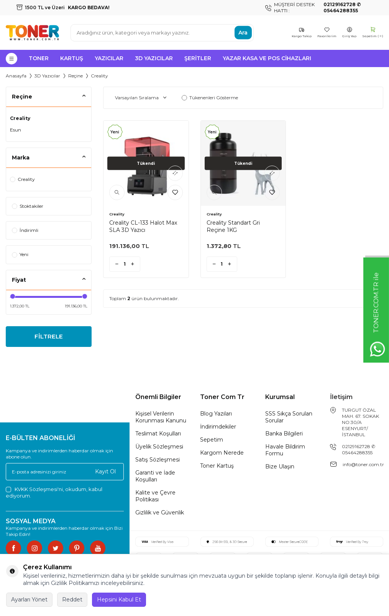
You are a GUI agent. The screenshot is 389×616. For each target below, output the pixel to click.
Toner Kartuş (217, 466)
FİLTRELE (48, 337)
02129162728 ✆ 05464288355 (358, 451)
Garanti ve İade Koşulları (155, 477)
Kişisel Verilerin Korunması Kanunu (160, 418)
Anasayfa (16, 76)
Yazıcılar (109, 58)
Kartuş (71, 58)
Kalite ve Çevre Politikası (155, 497)
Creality (20, 118)
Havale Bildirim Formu (285, 451)
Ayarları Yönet (29, 599)
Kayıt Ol (105, 472)
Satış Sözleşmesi (157, 460)
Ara (243, 32)
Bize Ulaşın (279, 467)
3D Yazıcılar (154, 58)
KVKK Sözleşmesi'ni (39, 490)
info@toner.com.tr (363, 465)
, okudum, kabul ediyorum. (54, 493)
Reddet (72, 599)
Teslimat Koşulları (158, 434)
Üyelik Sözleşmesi (159, 447)
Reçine (75, 76)
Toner (39, 58)
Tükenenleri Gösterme (210, 97)
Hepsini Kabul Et (119, 599)
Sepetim (211, 440)
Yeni (20, 254)
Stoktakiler (27, 206)
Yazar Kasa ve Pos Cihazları (267, 58)
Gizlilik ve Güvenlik (159, 513)
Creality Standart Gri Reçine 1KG (233, 226)
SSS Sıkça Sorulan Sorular (288, 418)
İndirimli (25, 230)
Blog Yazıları (216, 414)
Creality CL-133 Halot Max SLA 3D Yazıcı (143, 226)
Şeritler (197, 58)
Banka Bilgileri (284, 434)
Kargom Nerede (222, 453)
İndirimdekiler (218, 427)
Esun (15, 130)
